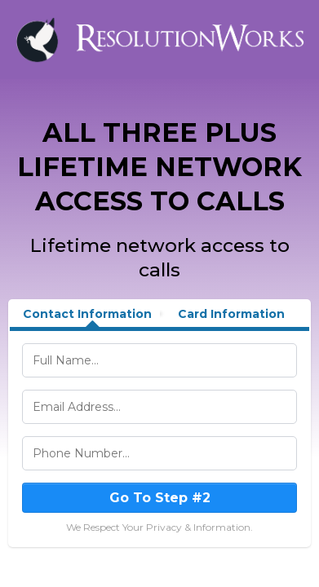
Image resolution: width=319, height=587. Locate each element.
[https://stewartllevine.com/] (159, 39)
